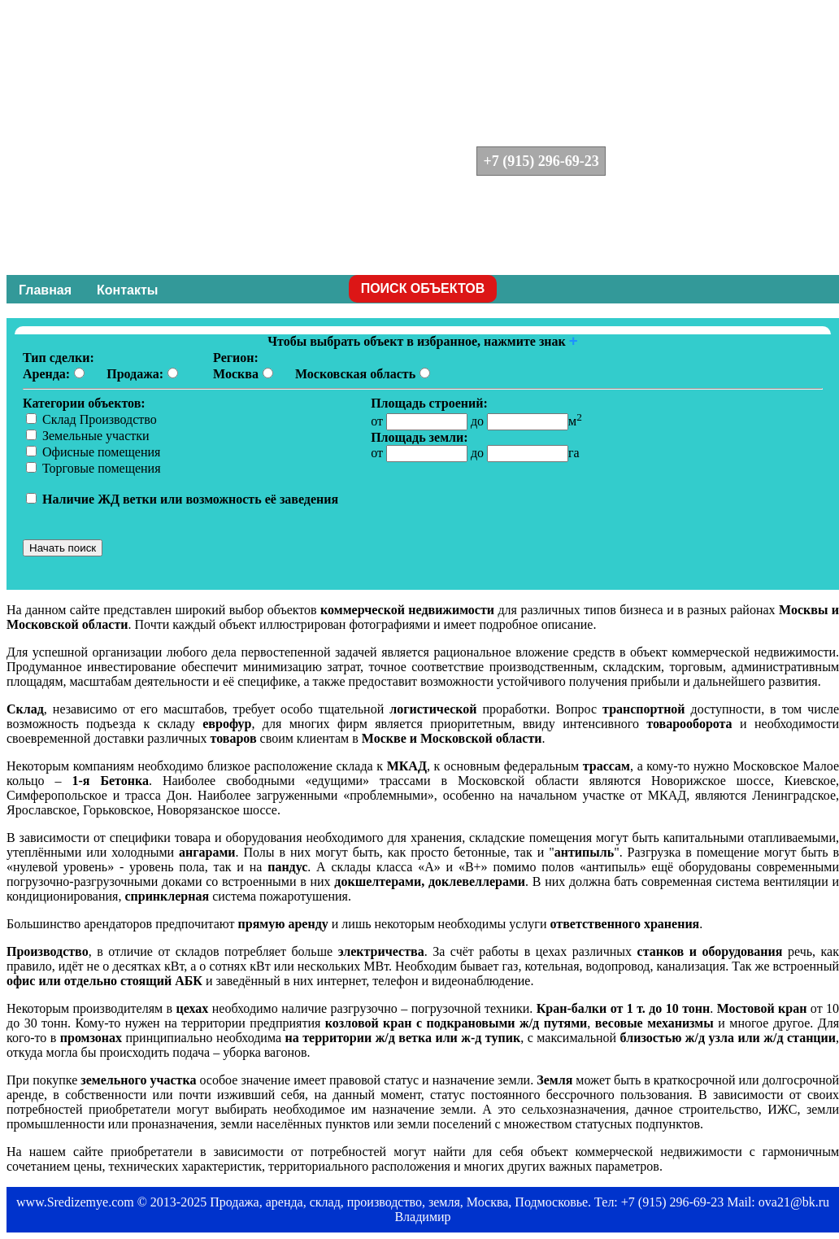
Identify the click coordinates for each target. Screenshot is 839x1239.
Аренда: (46, 374)
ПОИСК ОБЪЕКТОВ (423, 288)
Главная (45, 290)
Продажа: (135, 374)
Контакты (127, 290)
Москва (236, 374)
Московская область (355, 374)
